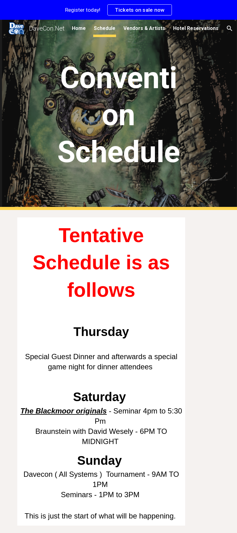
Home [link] (79, 28)
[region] (118, 10)
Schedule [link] (104, 28)
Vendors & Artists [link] (144, 28)
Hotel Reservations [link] (195, 28)
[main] (118, 115)
